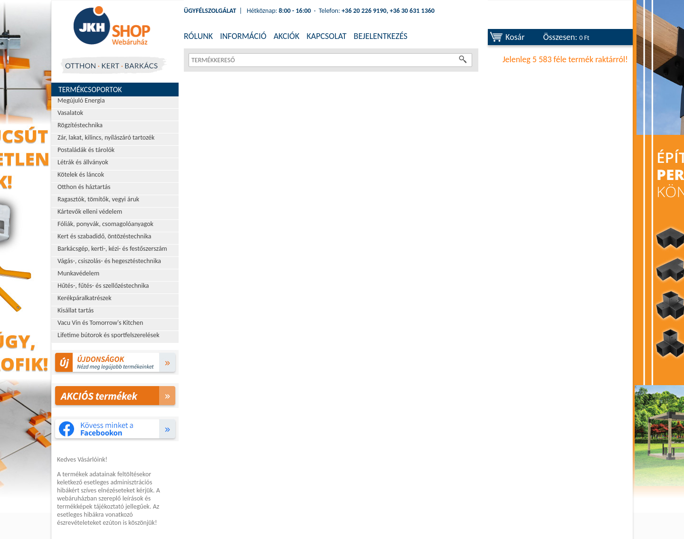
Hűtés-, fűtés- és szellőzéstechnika (103, 286)
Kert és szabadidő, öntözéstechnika (104, 236)
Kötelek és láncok (80, 174)
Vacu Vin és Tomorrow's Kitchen (100, 323)
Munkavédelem (78, 273)
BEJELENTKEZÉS (381, 36)
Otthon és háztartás (83, 187)
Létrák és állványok (82, 162)
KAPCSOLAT (326, 36)
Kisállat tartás (75, 310)
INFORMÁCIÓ (243, 36)
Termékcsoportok (90, 89)
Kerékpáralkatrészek (84, 298)
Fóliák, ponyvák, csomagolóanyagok (105, 224)
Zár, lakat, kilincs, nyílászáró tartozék (105, 137)
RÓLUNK (198, 36)
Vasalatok (70, 113)
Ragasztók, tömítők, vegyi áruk (98, 199)
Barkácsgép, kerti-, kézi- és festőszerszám (112, 249)
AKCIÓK (286, 36)
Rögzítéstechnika (80, 125)
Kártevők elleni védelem (89, 212)
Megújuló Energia (81, 100)
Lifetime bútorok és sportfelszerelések (108, 335)
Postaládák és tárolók (85, 150)
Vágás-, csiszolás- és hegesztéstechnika (109, 261)
